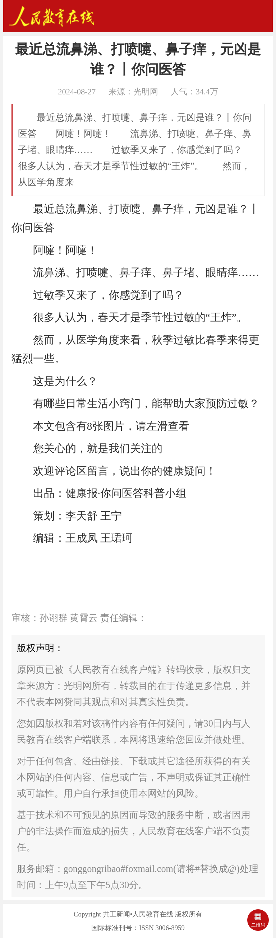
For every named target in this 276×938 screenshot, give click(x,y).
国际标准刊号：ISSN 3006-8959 (138, 928)
